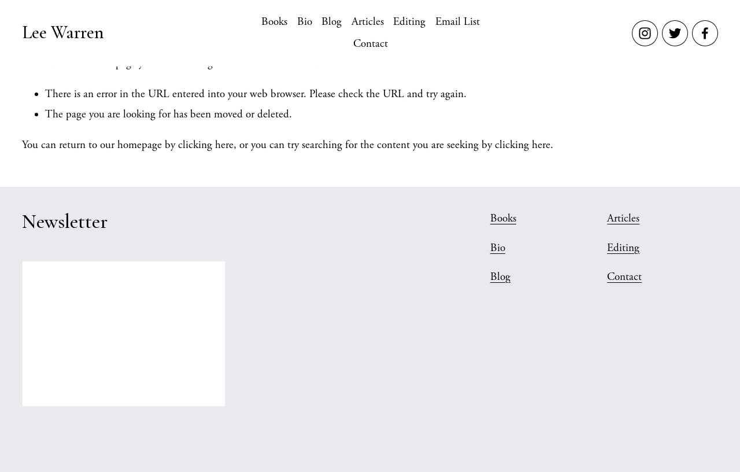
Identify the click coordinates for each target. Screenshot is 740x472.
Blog (331, 22)
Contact (370, 44)
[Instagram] (645, 33)
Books (274, 22)
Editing (409, 22)
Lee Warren (63, 32)
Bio (304, 22)
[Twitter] (675, 33)
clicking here (206, 145)
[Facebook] (705, 33)
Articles (368, 22)
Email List (457, 22)
